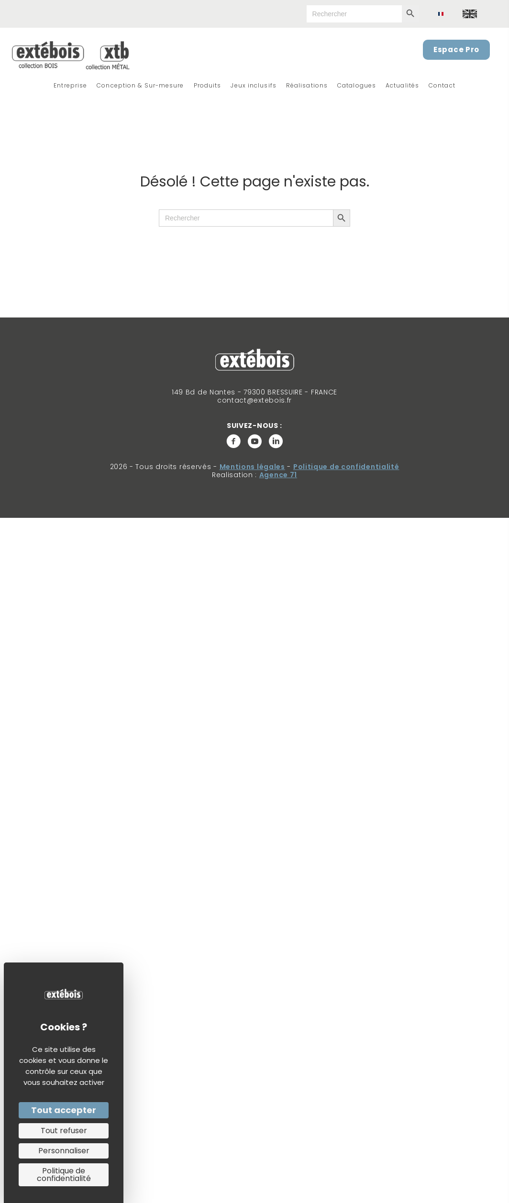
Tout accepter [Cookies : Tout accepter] (63, 1110)
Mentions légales (252, 466)
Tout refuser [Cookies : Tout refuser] (64, 1130)
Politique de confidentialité (346, 466)
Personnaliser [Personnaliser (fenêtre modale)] (63, 1150)
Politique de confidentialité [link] (64, 1174)
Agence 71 (278, 475)
